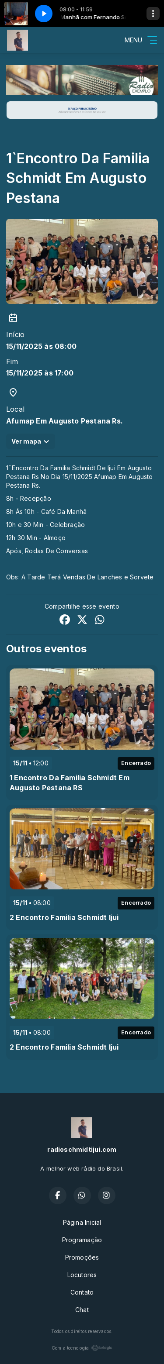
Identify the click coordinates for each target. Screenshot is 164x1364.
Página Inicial (82, 1222)
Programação (82, 1239)
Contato (82, 1292)
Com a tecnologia (82, 1348)
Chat (82, 1309)
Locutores (82, 1274)
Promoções (82, 1257)
